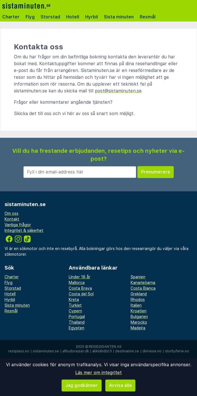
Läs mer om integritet (98, 372)
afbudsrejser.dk (75, 351)
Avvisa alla (120, 385)
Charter (11, 17)
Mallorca (77, 282)
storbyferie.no (177, 351)
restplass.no (18, 351)
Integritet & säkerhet (24, 230)
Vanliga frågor (18, 225)
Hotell (72, 17)
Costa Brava (80, 288)
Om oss (11, 213)
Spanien (138, 277)
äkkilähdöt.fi (102, 351)
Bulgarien (139, 316)
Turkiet (75, 305)
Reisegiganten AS (105, 347)
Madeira (138, 328)
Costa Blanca (143, 288)
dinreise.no (152, 351)
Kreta (74, 299)
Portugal (77, 316)
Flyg (30, 17)
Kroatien (138, 311)
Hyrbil (91, 17)
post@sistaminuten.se (118, 91)
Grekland (139, 294)
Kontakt (12, 219)
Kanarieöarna (143, 282)
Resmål (148, 17)
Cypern (75, 311)
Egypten (76, 328)
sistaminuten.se (46, 351)
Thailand (77, 322)
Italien (136, 305)
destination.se (127, 351)
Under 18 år (79, 277)
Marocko (139, 322)
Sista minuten (119, 17)
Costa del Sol (81, 294)
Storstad (50, 17)
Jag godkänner (81, 385)
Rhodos (138, 299)
